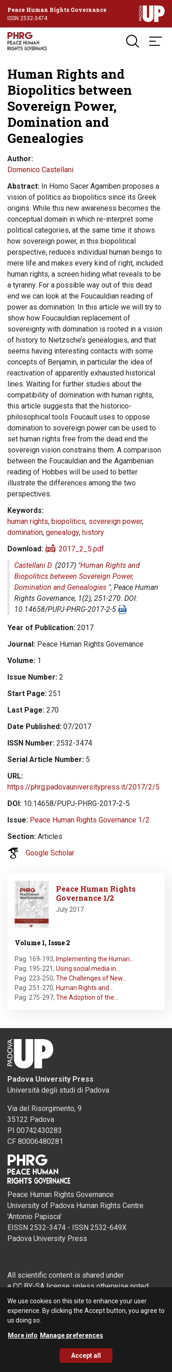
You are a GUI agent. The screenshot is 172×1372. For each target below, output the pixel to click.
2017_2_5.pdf (81, 548)
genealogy (62, 532)
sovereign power (115, 521)
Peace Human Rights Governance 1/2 (90, 820)
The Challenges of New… (91, 978)
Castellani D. (33, 565)
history (93, 532)
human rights (27, 521)
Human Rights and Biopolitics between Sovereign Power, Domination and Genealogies (77, 576)
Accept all (86, 1359)
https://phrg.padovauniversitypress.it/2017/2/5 (83, 787)
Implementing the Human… (95, 959)
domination (25, 532)
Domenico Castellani (40, 169)
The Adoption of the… (87, 997)
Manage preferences (71, 1339)
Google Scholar (50, 853)
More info (23, 1339)
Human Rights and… (84, 987)
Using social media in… (88, 968)
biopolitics (68, 521)
